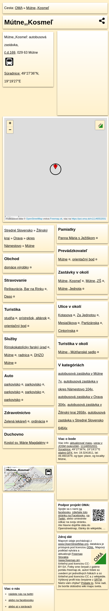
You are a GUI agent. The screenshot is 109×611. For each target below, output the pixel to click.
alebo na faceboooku (21, 600)
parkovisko (12, 384)
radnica (23, 355)
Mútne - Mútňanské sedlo (77, 352)
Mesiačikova (67, 323)
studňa (9, 318)
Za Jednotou (86, 315)
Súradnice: (12, 73)
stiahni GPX (65, 452)
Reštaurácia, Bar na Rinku (24, 289)
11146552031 (88, 446)
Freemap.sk (56, 218)
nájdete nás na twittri (20, 594)
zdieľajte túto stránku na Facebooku (72, 514)
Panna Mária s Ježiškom (76, 238)
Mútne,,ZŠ (93, 281)
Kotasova (65, 315)
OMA (19, 8)
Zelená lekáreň (15, 421)
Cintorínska (66, 331)
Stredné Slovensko (18, 230)
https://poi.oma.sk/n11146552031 (89, 218)
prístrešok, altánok (33, 318)
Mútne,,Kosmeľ (37, 8)
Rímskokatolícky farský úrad (25, 347)
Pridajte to (87, 583)
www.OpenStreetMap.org (73, 544)
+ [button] (10, 123)
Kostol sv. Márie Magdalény (24, 443)
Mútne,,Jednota (69, 288)
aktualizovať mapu (81, 443)
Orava (18, 238)
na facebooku (70, 510)
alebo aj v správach (20, 606)
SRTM (98, 579)
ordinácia (38, 421)
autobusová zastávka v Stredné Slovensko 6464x (81, 420)
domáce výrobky (16, 267)
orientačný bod (15, 326)
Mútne (29, 246)
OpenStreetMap (34, 218)
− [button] (10, 130)
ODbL (90, 547)
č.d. (9, 52)
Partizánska (90, 323)
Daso (8, 296)
